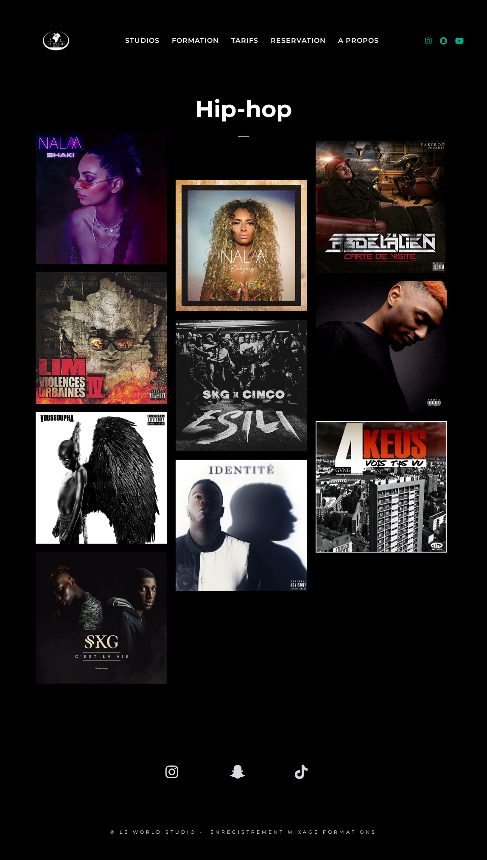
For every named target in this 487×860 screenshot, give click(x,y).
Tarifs (244, 40)
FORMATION (195, 40)
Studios (142, 40)
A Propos (358, 40)
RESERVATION (298, 40)
